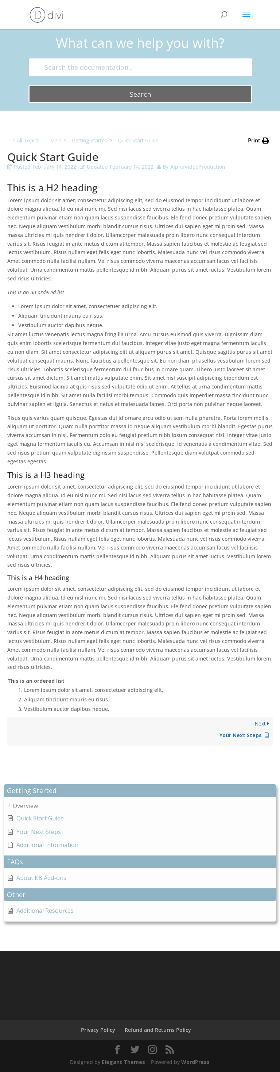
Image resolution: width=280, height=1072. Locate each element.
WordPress (195, 1061)
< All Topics (25, 140)
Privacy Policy (98, 1029)
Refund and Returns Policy (158, 1029)
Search (140, 94)
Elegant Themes (123, 1061)
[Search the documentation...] (140, 67)
